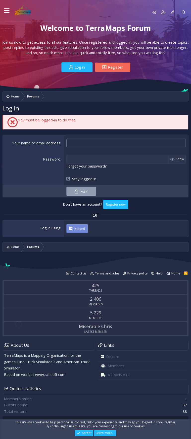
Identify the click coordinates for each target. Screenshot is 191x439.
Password (51, 159)
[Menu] (7, 10)
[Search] (184, 12)
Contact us (79, 273)
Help (159, 273)
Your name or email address (36, 142)
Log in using (50, 227)
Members (116, 365)
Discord (112, 356)
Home (175, 273)
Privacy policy (137, 273)
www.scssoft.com (50, 374)
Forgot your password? (86, 166)
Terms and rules (107, 273)
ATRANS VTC (119, 374)
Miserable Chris (95, 326)
